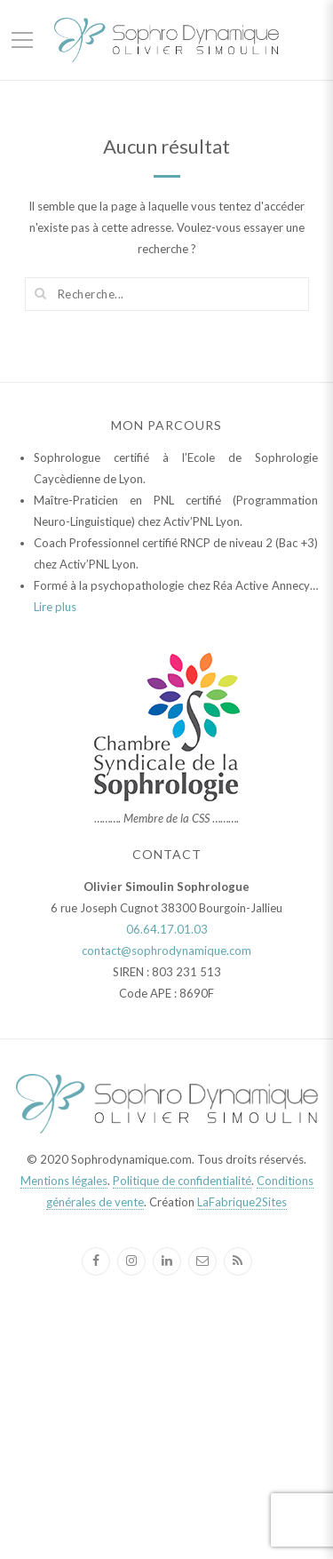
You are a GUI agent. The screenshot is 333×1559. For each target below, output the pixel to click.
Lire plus (55, 607)
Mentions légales (63, 1180)
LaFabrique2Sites (242, 1202)
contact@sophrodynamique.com (166, 950)
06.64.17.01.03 (167, 929)
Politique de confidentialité (182, 1180)
